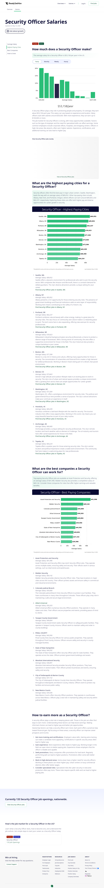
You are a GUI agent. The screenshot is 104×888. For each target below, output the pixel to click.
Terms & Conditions (90, 862)
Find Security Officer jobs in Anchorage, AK (51, 436)
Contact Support (11, 864)
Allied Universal (41, 603)
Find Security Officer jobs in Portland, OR (50, 327)
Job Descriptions (59, 862)
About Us (87, 860)
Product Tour (45, 871)
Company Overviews (73, 876)
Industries (57, 868)
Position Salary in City (73, 868)
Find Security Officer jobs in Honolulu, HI (50, 419)
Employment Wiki (59, 871)
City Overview (71, 862)
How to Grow (11, 53)
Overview (9, 9)
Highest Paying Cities (14, 47)
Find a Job (70, 860)
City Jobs (57, 865)
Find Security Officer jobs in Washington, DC (52, 401)
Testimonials (45, 868)
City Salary (70, 865)
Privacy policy (88, 865)
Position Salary (72, 874)
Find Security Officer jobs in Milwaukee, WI (51, 347)
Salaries (17, 9)
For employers (46, 862)
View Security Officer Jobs (16, 805)
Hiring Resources (59, 860)
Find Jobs (94, 3)
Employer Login (46, 860)
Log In (83, 3)
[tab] (37, 61)
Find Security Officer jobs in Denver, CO (50, 384)
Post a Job (45, 865)
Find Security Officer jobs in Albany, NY (50, 307)
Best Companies (12, 50)
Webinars (57, 874)
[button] (61, 3)
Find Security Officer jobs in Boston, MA (50, 367)
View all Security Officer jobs (65, 177)
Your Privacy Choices (90, 868)
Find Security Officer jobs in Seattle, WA (50, 290)
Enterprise (45, 874)
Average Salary (12, 44)
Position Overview (73, 871)
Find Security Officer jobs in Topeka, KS (50, 453)
